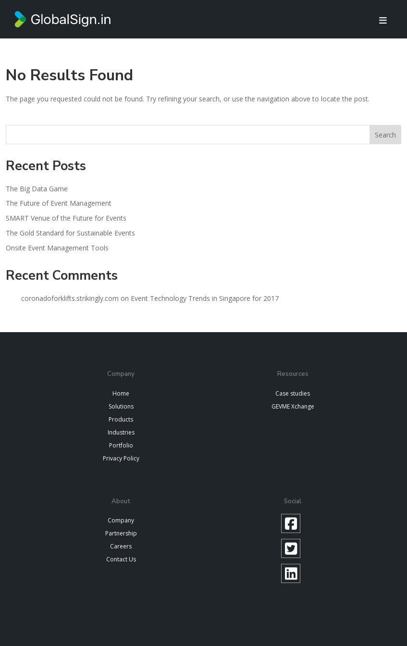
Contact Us (121, 559)
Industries (121, 432)
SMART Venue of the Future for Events (66, 218)
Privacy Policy (121, 458)
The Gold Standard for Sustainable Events (70, 232)
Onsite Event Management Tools (57, 247)
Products (121, 419)
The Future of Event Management (58, 203)
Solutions (121, 406)
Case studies (292, 393)
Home (120, 393)
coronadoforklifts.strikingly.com (70, 298)
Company (121, 520)
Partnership (121, 533)
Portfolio (121, 445)
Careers (121, 546)
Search (385, 134)
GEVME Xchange (292, 406)
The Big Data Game (37, 188)
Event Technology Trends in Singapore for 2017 (205, 298)
